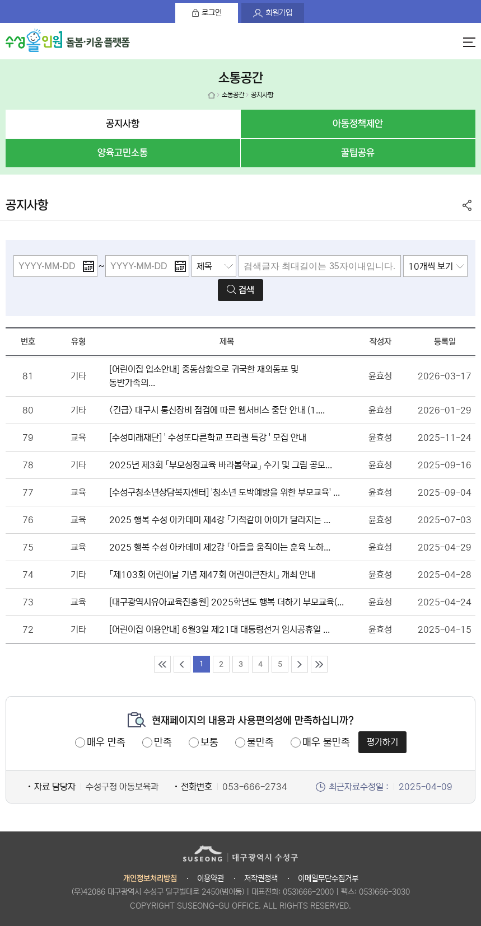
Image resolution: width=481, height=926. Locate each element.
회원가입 (278, 12)
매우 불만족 (326, 742)
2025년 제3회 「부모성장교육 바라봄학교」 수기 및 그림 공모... (220, 465)
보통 (209, 742)
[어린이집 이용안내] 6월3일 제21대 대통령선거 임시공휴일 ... (219, 629)
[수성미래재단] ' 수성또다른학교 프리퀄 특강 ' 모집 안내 (207, 438)
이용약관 (210, 878)
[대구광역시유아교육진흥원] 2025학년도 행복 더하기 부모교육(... (226, 602)
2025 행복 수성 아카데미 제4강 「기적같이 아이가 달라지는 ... (219, 520)
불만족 (260, 742)
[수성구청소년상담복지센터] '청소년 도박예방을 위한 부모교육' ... (224, 492)
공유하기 (467, 205)
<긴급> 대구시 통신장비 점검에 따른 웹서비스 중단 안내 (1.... (217, 410)
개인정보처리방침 (150, 879)
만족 (163, 742)
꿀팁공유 (358, 153)
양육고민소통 (122, 153)
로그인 (212, 12)
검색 (246, 290)
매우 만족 (106, 742)
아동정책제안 (358, 124)
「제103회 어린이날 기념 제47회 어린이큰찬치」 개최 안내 (212, 575)
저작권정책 (261, 878)
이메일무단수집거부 (328, 878)
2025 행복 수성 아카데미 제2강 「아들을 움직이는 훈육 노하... (219, 547)
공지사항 (122, 124)
